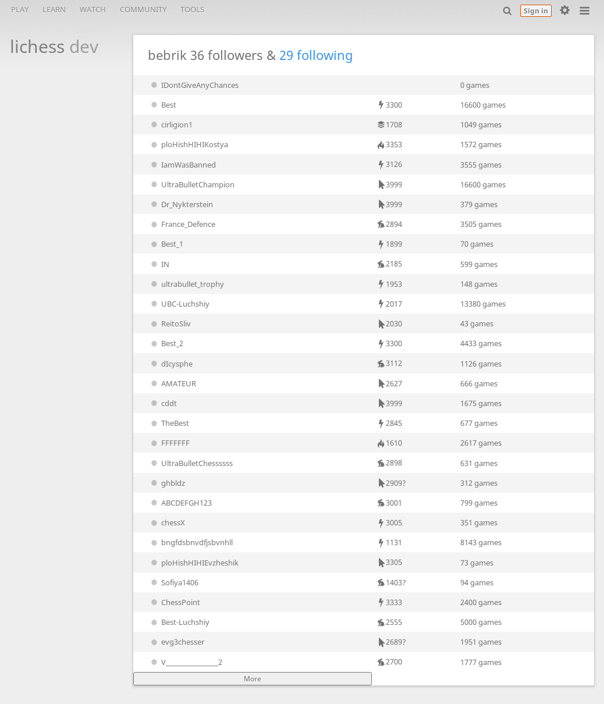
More (252, 679)
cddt (162, 403)
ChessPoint (174, 602)
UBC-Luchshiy (179, 303)
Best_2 (166, 343)
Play (20, 9)
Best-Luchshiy (179, 622)
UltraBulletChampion (191, 184)
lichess (48, 46)
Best (162, 104)
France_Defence (182, 224)
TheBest (169, 423)
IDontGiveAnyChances (193, 85)
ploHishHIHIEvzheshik (193, 562)
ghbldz (167, 483)
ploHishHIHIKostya (188, 144)
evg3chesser (176, 642)
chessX (167, 522)
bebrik (167, 55)
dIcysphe (170, 363)
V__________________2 (185, 662)
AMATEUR (172, 383)
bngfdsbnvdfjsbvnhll (190, 542)
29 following (316, 55)
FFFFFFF (169, 443)
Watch (93, 9)
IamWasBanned (182, 164)
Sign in (536, 11)
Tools (192, 9)
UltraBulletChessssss (190, 463)
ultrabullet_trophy (186, 284)
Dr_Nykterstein (181, 204)
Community (143, 9)
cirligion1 (170, 124)
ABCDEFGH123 (180, 502)
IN (159, 264)
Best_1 (166, 244)
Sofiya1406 (173, 582)
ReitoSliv (169, 323)
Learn (54, 9)
